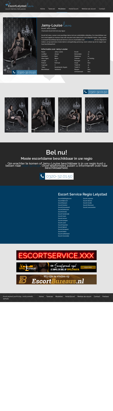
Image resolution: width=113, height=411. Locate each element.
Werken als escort (89, 9)
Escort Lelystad (88, 198)
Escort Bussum (62, 203)
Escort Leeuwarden (89, 207)
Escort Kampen (63, 220)
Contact (102, 9)
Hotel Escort (73, 9)
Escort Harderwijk (63, 214)
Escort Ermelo (62, 212)
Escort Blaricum (63, 201)
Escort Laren (62, 223)
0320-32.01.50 (24, 72)
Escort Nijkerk (62, 227)
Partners (106, 296)
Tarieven (51, 9)
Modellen (62, 9)
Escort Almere (87, 201)
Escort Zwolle (87, 203)
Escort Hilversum (88, 205)
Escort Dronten (62, 205)
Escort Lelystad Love (9, 296)
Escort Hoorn (62, 216)
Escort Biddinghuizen (65, 198)
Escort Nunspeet (63, 229)
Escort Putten (62, 231)
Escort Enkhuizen (63, 209)
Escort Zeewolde (63, 236)
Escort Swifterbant (64, 234)
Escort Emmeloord (64, 207)
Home (42, 9)
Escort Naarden (63, 225)
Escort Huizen (62, 218)
